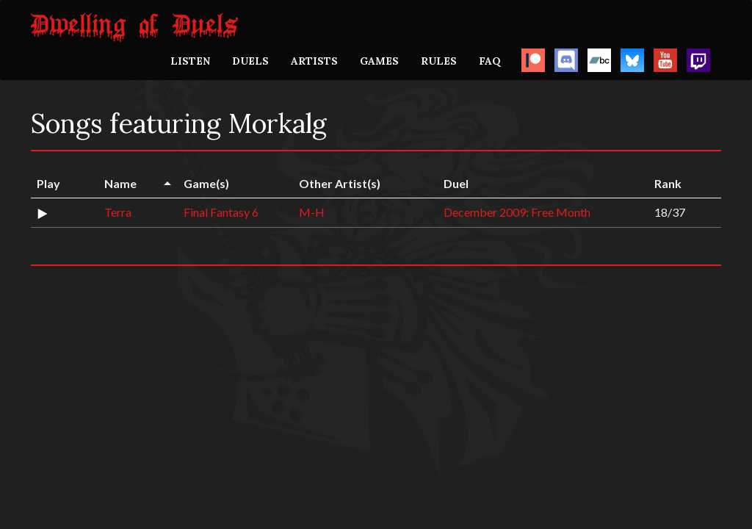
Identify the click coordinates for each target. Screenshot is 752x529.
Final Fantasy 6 (221, 212)
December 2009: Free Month (517, 212)
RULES (439, 61)
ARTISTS (314, 61)
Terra (117, 212)
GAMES (379, 61)
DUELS (250, 61)
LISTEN (190, 61)
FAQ (490, 61)
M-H (312, 212)
